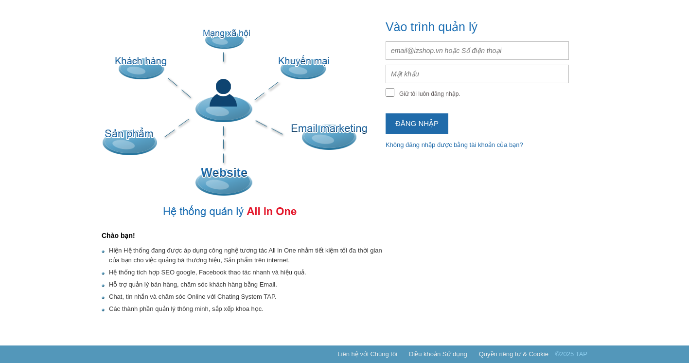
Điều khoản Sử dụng (438, 354)
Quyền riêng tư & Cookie (513, 354)
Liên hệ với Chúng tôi (367, 354)
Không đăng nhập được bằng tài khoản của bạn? (454, 144)
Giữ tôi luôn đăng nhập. (429, 94)
